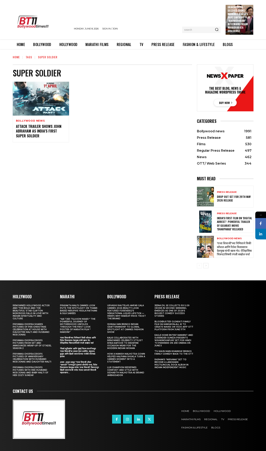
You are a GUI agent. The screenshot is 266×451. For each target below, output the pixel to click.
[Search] (217, 30)
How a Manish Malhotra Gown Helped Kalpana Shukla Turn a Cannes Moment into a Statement (126, 358)
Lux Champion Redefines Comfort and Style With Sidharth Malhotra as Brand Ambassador (125, 371)
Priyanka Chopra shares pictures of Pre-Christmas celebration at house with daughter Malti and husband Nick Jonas (31, 329)
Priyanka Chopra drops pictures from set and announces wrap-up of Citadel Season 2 (32, 344)
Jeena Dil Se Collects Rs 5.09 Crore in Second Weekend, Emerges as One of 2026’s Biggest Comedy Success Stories (172, 310)
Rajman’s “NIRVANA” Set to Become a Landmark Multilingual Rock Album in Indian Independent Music (171, 363)
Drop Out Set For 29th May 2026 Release (234, 198)
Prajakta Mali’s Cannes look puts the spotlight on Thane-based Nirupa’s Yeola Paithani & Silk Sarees (79, 309)
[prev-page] (199, 265)
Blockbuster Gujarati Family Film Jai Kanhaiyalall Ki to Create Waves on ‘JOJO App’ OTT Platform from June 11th (174, 325)
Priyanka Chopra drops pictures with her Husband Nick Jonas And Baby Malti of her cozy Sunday (30, 371)
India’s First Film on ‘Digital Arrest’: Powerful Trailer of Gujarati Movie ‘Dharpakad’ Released (234, 223)
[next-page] (205, 265)
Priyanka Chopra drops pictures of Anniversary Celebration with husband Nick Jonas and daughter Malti (32, 358)
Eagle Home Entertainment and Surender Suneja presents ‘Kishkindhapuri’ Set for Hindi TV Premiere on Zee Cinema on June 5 (174, 340)
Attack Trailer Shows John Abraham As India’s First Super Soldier (38, 131)
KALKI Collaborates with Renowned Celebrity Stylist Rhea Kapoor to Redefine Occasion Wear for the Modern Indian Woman (125, 343)
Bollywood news (30, 121)
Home (16, 57)
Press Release (227, 192)
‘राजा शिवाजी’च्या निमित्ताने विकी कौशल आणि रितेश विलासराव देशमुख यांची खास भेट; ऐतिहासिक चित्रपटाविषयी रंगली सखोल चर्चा (234, 248)
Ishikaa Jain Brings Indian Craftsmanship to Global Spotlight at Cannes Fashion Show (125, 328)
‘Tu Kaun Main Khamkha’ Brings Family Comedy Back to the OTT (174, 352)
